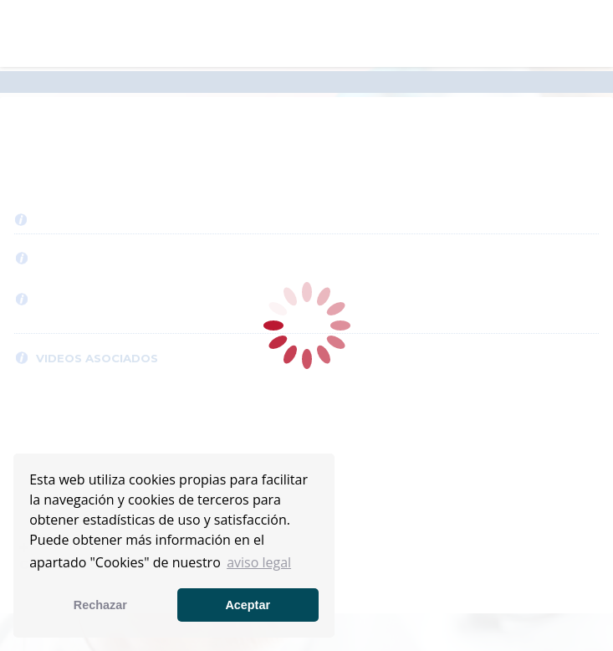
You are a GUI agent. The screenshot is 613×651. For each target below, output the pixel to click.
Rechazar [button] (100, 605)
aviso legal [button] (259, 562)
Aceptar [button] (247, 605)
